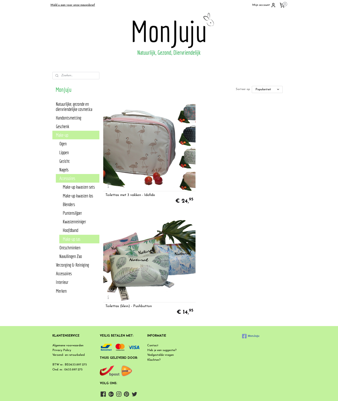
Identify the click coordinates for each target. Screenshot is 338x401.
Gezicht (64, 161)
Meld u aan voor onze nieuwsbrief (72, 5)
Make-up (62, 135)
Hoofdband (70, 230)
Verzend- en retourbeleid (68, 335)
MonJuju (250, 316)
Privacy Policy (61, 331)
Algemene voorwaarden (67, 326)
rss (187, 393)
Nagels (64, 169)
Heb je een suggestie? (162, 331)
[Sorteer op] (267, 89)
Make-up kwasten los (78, 195)
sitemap (179, 393)
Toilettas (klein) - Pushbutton (190, 161)
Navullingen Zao (70, 256)
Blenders (69, 204)
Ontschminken (69, 247)
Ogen (63, 143)
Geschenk (62, 126)
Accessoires (67, 178)
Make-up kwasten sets (79, 187)
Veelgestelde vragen (160, 335)
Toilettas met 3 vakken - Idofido (130, 161)
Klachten (153, 340)
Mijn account (264, 5)
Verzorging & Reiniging (72, 264)
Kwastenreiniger (74, 221)
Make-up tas (71, 239)
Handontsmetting (68, 117)
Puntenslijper (72, 213)
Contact (152, 326)
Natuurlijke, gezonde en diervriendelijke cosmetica (74, 106)
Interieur (62, 282)
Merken (61, 291)
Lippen (64, 152)
